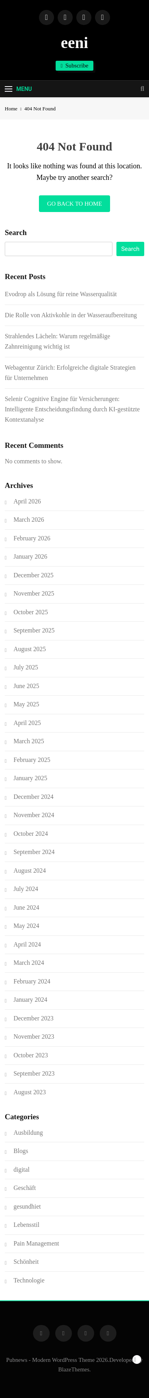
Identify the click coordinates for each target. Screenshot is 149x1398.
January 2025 (30, 778)
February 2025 (32, 759)
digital (21, 1169)
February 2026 (32, 538)
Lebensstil (26, 1224)
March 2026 (29, 519)
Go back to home (74, 204)
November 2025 (34, 593)
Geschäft (25, 1187)
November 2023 (34, 1036)
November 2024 (34, 815)
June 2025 (26, 686)
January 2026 (30, 556)
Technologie (29, 1280)
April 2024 (27, 944)
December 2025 (34, 575)
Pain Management (36, 1243)
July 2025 (26, 667)
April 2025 (27, 722)
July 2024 (26, 888)
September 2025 (34, 630)
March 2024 (29, 962)
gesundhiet (27, 1206)
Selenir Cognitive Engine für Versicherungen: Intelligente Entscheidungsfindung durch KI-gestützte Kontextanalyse (72, 409)
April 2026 (27, 501)
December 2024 (34, 796)
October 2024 (31, 833)
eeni (74, 43)
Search (16, 232)
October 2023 (31, 1055)
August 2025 (30, 649)
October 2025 (31, 612)
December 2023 (34, 1018)
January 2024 (30, 999)
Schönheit (26, 1261)
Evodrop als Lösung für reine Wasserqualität (61, 294)
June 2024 (26, 907)
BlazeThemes (73, 1369)
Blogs (21, 1150)
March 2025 (29, 741)
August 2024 (30, 870)
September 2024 (34, 851)
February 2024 (32, 981)
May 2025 (26, 704)
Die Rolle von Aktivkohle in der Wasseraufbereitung (71, 315)
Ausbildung (28, 1132)
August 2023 (30, 1092)
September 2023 (34, 1073)
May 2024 (26, 925)
